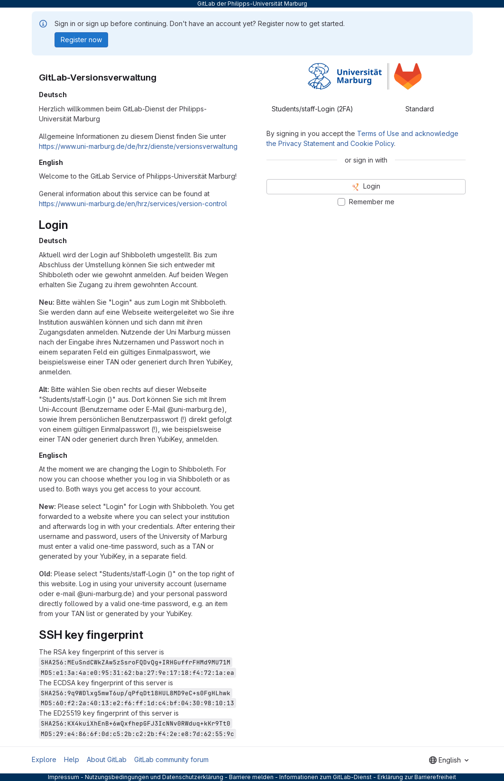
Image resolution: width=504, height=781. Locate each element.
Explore (44, 759)
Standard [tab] (419, 109)
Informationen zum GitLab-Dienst (325, 777)
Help (71, 759)
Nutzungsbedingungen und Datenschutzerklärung (154, 777)
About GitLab (107, 759)
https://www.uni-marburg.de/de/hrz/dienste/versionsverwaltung (138, 146)
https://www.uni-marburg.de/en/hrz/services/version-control (133, 204)
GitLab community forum (171, 759)
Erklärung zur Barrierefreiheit (416, 777)
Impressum (63, 777)
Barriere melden (251, 777)
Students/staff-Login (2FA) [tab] (312, 109)
